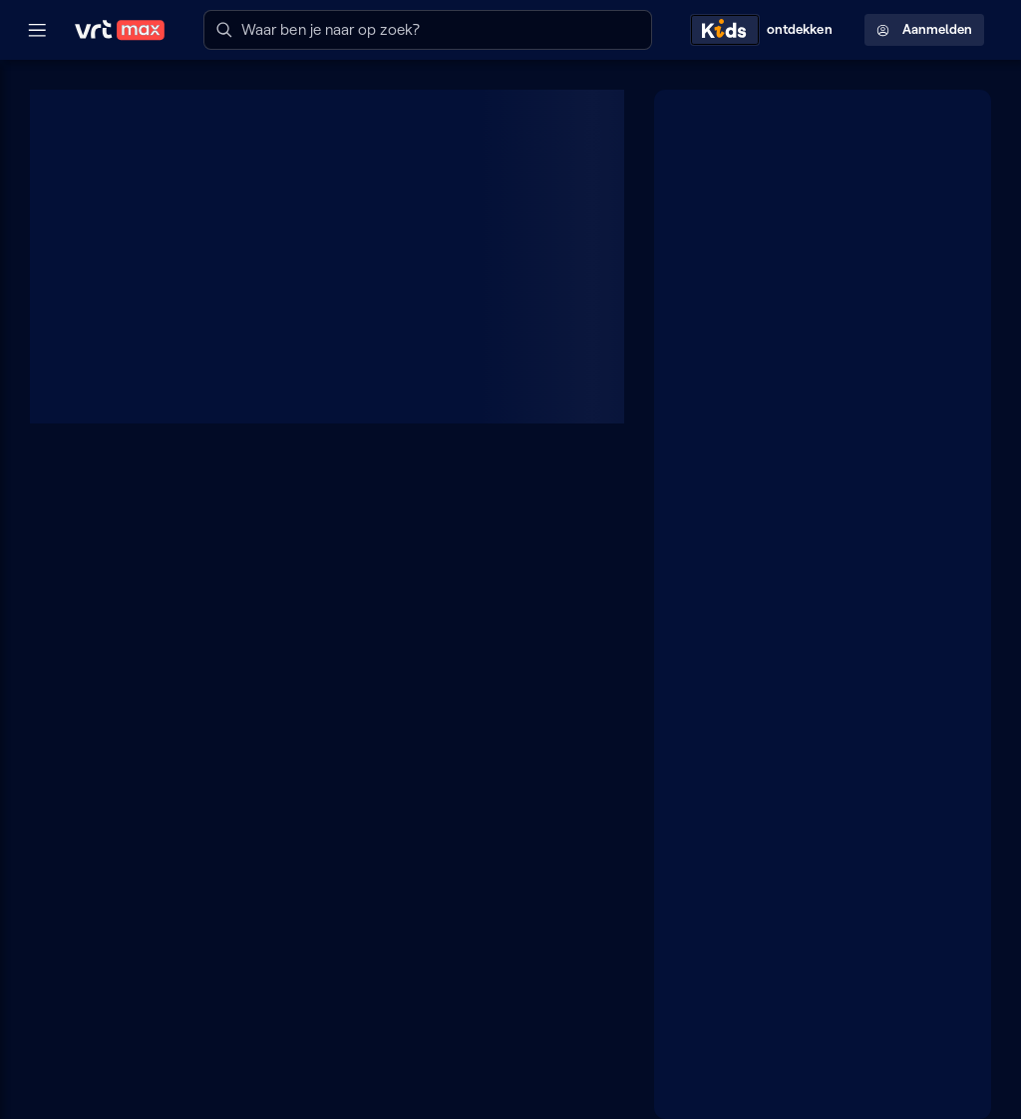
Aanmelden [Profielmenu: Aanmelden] (924, 29)
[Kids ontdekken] (766, 30)
